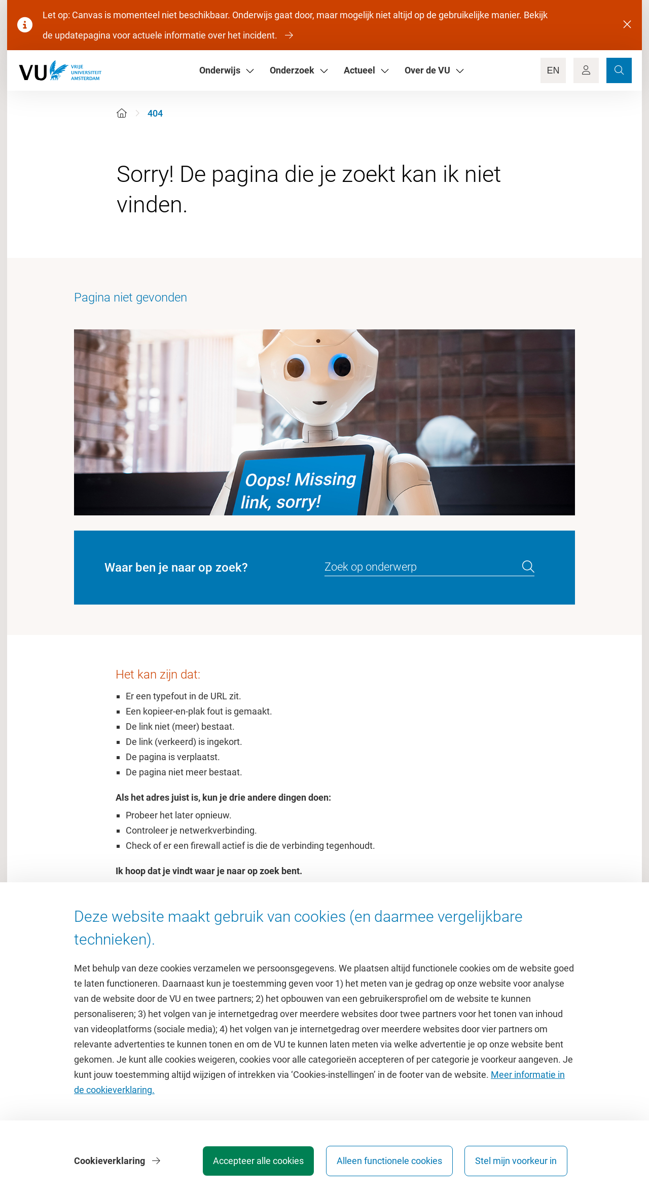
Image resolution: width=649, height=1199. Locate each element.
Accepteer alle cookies (257, 1160)
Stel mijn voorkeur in (516, 1160)
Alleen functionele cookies (389, 1160)
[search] (528, 567)
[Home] (122, 113)
